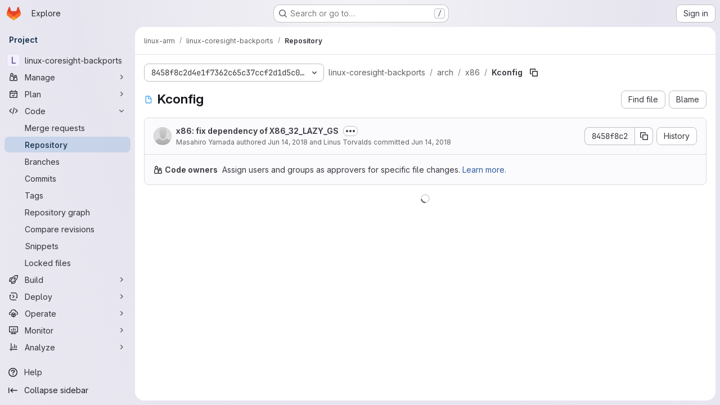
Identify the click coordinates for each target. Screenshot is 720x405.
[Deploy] (67, 296)
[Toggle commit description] (350, 131)
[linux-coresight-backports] (67, 60)
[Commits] (67, 178)
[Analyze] (67, 347)
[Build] (67, 279)
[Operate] (67, 313)
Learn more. (484, 169)
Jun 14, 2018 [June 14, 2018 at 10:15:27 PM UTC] (431, 142)
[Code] (67, 111)
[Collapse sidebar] (67, 390)
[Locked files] (67, 263)
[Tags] (67, 195)
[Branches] (67, 161)
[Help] (67, 372)
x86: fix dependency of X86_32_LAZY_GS (257, 131)
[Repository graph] (67, 212)
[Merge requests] (67, 128)
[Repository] (67, 144)
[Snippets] (67, 246)
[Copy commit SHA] (644, 136)
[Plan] (67, 94)
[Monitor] (67, 330)
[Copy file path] (534, 73)
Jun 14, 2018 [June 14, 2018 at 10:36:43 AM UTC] (288, 142)
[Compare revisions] (67, 229)
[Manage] (67, 77)
